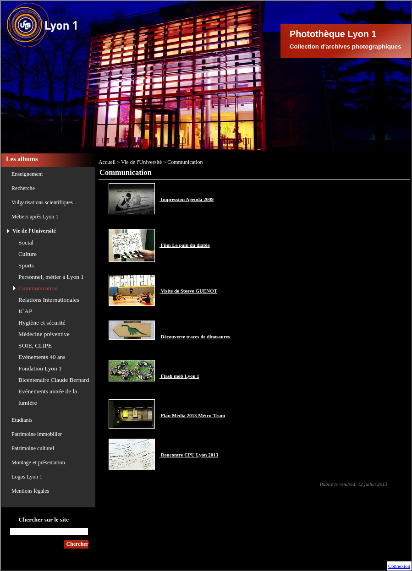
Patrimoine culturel (32, 448)
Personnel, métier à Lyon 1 (51, 276)
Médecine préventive (44, 334)
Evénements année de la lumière (47, 397)
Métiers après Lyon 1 (34, 216)
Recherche (23, 188)
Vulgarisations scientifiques (42, 202)
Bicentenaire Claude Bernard (53, 379)
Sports (26, 265)
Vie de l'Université (34, 231)
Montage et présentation (38, 462)
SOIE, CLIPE (35, 345)
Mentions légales (30, 491)
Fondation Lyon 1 (40, 368)
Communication (38, 288)
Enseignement (27, 174)
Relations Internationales (48, 299)
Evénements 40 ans (42, 356)
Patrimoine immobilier (36, 434)
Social (25, 242)
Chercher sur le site (43, 519)
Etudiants (22, 420)
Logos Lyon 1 (26, 476)
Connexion (399, 566)
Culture (27, 253)
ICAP (25, 311)
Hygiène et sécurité (42, 322)
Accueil (107, 162)
